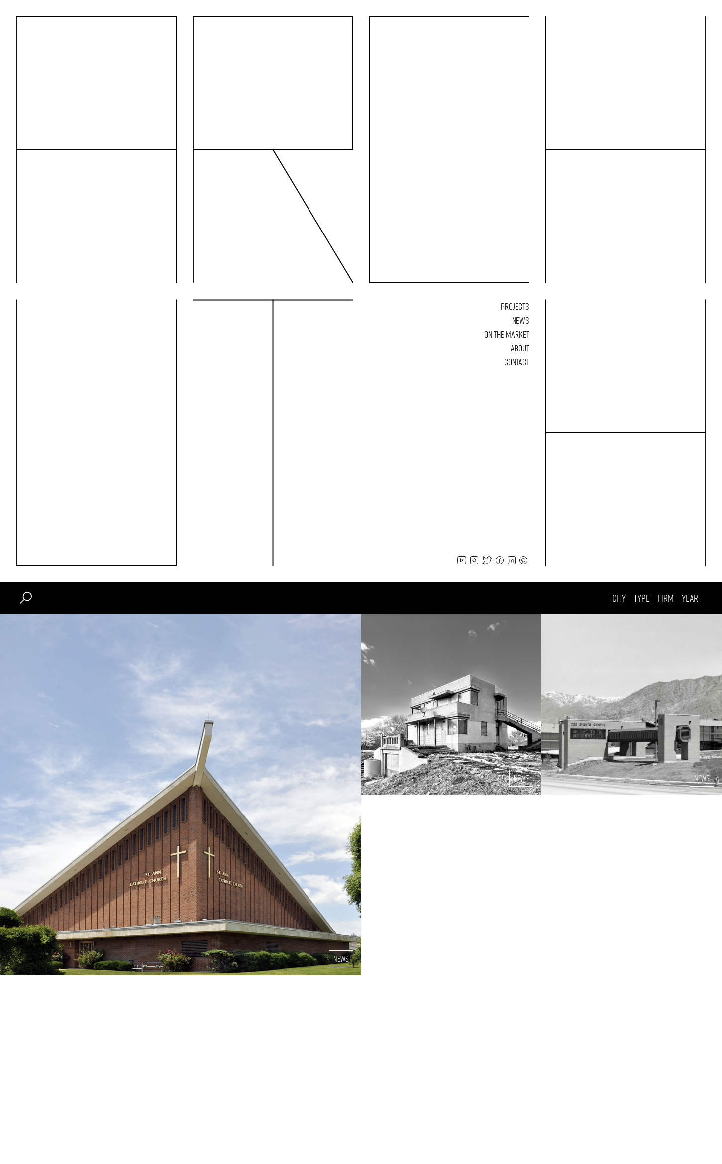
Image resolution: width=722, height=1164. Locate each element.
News (520, 320)
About (520, 348)
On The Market (506, 334)
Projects (515, 306)
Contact (516, 362)
